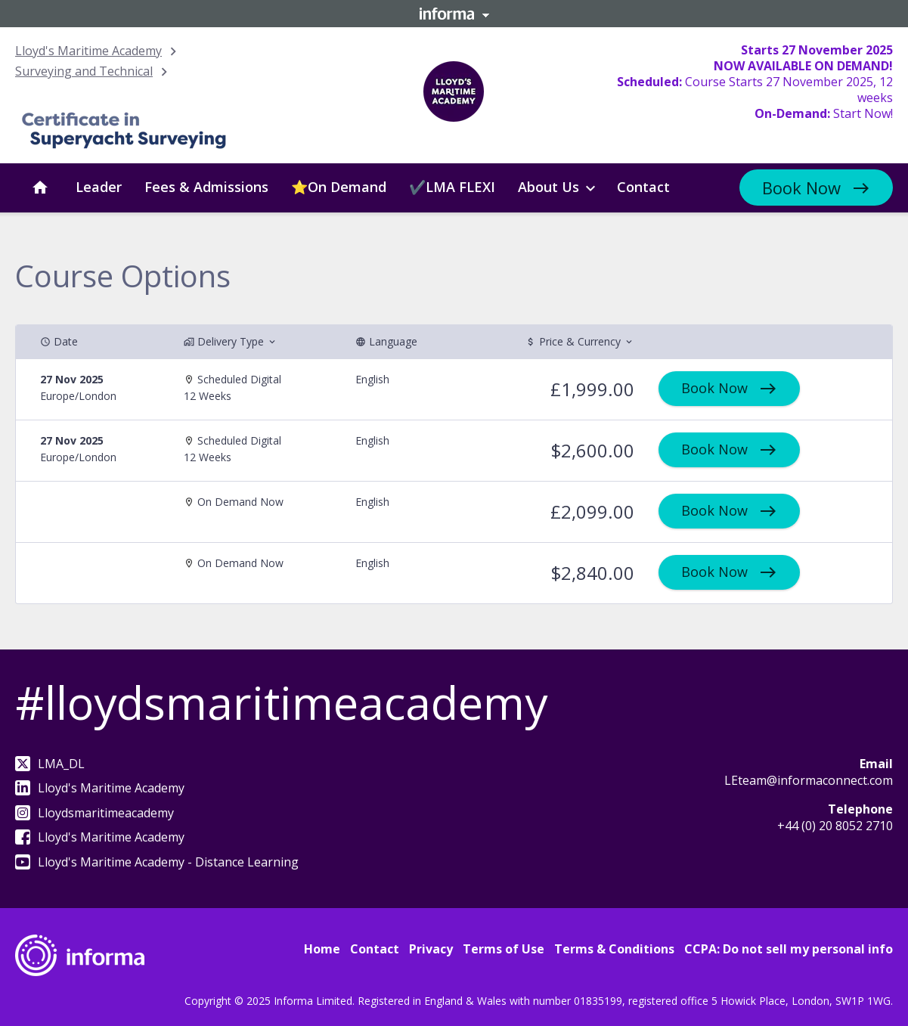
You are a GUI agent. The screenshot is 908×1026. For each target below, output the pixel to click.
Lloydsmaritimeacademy (94, 812)
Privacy (431, 949)
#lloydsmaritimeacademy (281, 702)
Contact (374, 949)
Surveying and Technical (84, 71)
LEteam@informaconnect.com (808, 780)
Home (322, 949)
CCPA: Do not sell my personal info (788, 949)
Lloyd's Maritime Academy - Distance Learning (157, 862)
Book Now (801, 187)
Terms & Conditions (614, 949)
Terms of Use (503, 949)
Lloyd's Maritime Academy (88, 50)
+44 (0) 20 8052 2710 (835, 825)
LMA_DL (50, 763)
